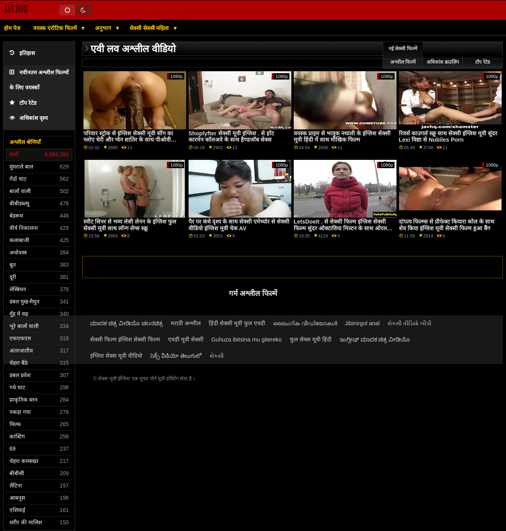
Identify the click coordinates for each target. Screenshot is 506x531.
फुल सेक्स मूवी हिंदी (311, 339)
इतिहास (22, 53)
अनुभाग (104, 28)
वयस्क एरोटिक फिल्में (55, 28)
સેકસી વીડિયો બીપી (409, 323)
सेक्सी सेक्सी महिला (150, 28)
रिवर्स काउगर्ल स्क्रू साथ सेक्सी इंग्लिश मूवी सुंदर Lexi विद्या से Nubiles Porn (448, 136)
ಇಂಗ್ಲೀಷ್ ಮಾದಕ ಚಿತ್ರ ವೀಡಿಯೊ (375, 339)
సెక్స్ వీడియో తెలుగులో (176, 356)
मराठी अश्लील (186, 323)
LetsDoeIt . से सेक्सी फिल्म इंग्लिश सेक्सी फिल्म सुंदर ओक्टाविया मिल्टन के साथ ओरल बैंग (340, 228)
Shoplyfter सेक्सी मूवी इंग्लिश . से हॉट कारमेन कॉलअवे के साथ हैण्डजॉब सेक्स (231, 136)
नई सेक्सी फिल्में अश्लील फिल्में (403, 55)
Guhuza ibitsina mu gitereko (246, 339)
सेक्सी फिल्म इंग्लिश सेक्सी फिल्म (125, 339)
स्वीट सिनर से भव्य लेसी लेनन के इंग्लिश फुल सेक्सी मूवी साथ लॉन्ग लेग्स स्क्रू (129, 224)
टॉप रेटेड (22, 103)
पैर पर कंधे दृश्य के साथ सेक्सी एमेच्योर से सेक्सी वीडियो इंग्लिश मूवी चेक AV (239, 224)
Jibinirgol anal (362, 323)
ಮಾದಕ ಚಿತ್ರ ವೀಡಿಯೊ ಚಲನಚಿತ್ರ (126, 323)
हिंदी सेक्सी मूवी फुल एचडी (237, 323)
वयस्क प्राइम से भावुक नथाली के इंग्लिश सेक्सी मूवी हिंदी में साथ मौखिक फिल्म (342, 136)
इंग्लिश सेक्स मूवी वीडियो (116, 356)
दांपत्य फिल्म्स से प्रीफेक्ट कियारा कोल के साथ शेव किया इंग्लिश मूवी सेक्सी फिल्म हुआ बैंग (446, 224)
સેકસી (217, 356)
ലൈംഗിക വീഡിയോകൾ (305, 323)
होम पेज (12, 28)
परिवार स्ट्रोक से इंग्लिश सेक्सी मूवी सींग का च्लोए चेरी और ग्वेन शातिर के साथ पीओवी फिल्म (128, 140)
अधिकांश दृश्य (28, 118)
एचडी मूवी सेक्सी (186, 339)
